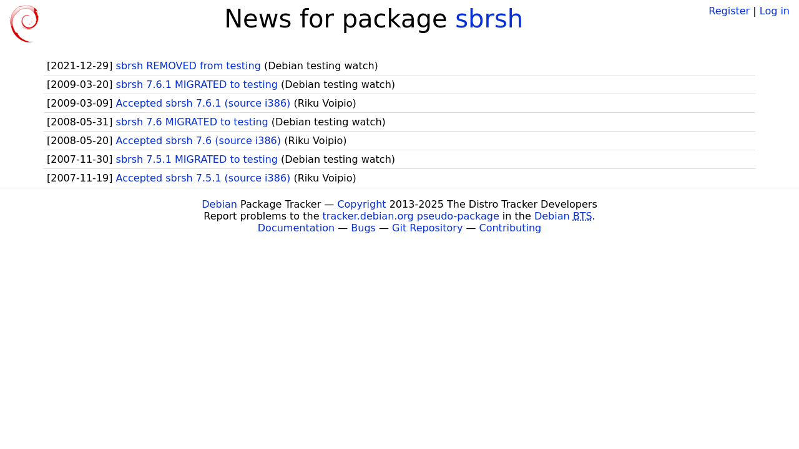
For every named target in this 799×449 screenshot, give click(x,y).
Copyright (361, 204)
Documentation (296, 228)
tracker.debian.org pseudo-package (411, 216)
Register (729, 11)
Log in (775, 11)
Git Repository (427, 228)
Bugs (363, 228)
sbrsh (489, 18)
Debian (219, 204)
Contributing (510, 228)
